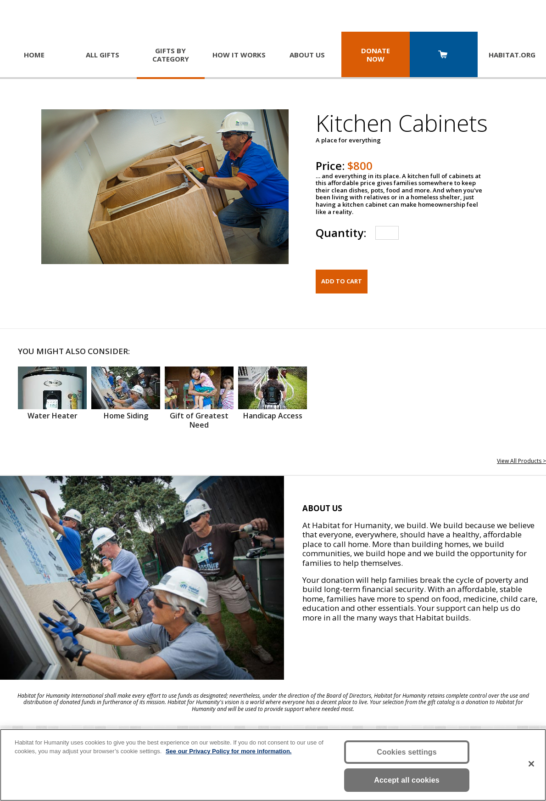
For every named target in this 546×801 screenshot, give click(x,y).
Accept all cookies (407, 780)
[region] (273, 765)
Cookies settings (407, 752)
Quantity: (341, 232)
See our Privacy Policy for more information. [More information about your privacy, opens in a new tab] (229, 751)
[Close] (531, 764)
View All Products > (521, 461)
